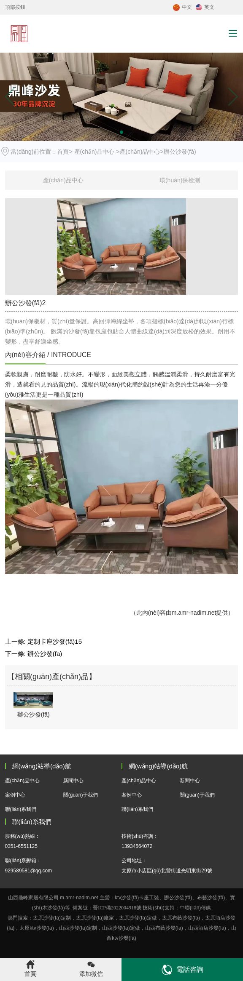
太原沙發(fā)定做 (138, 918)
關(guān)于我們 (80, 795)
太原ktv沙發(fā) (36, 928)
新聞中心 (73, 781)
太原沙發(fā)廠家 (95, 918)
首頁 (63, 151)
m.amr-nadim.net (194, 612)
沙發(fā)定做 (126, 928)
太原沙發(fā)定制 (52, 918)
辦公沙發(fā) (44, 653)
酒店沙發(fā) (207, 928)
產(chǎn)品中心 (94, 151)
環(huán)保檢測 (179, 180)
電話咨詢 (182, 970)
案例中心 (15, 795)
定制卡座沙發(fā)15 (54, 641)
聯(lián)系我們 (21, 809)
